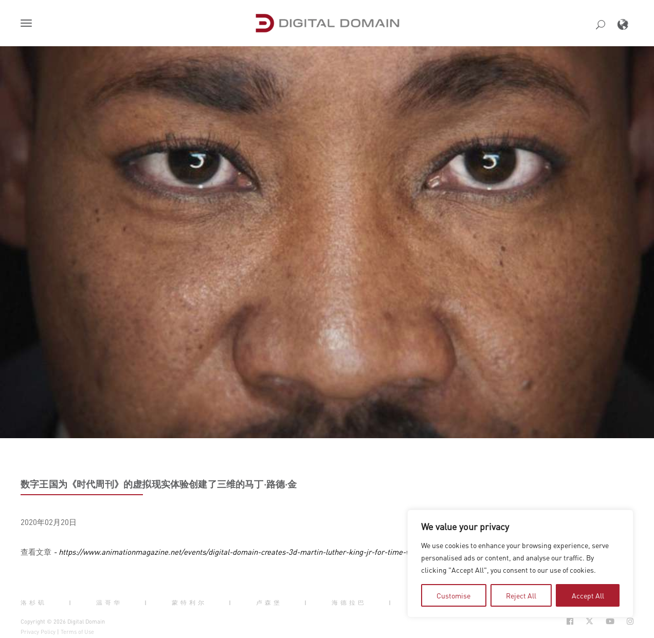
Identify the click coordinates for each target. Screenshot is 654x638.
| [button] (71, 602)
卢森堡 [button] (269, 602)
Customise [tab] (453, 595)
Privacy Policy (38, 631)
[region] (520, 563)
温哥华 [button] (109, 602)
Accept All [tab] (588, 595)
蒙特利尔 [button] (189, 602)
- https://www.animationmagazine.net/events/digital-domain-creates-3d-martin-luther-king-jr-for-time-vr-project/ (246, 552)
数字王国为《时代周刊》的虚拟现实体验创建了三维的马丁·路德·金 (159, 484)
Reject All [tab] (521, 595)
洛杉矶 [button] (34, 602)
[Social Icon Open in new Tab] (570, 621)
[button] (28, 24)
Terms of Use (77, 631)
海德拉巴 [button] (349, 602)
